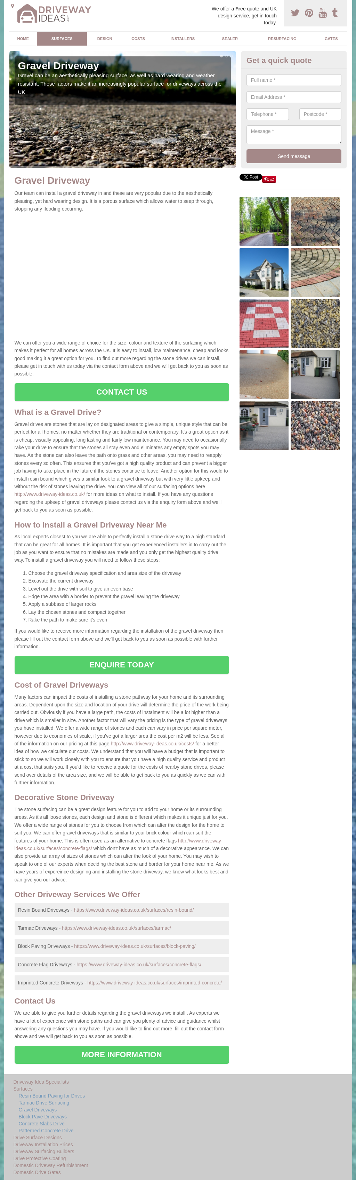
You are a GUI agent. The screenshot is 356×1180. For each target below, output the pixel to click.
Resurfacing (282, 39)
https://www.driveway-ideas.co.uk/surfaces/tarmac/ (116, 928)
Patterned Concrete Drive (46, 1130)
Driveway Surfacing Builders (44, 1151)
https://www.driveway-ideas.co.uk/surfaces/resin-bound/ (134, 910)
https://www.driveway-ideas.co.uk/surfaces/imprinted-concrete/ (154, 982)
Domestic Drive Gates (37, 1172)
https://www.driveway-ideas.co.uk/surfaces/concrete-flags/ (138, 964)
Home (23, 39)
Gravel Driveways (38, 1109)
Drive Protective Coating (40, 1158)
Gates (331, 39)
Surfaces (62, 39)
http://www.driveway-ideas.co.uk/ (50, 494)
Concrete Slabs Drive (42, 1123)
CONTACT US (121, 392)
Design (104, 39)
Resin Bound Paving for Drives (52, 1096)
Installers (183, 39)
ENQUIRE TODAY (121, 664)
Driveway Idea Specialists (41, 1082)
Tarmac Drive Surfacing (44, 1103)
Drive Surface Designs (38, 1137)
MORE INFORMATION (122, 1054)
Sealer (230, 39)
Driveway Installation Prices (43, 1144)
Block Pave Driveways (43, 1116)
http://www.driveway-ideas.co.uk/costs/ (152, 743)
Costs (138, 39)
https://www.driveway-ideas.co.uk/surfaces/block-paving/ (134, 946)
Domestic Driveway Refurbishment (51, 1165)
